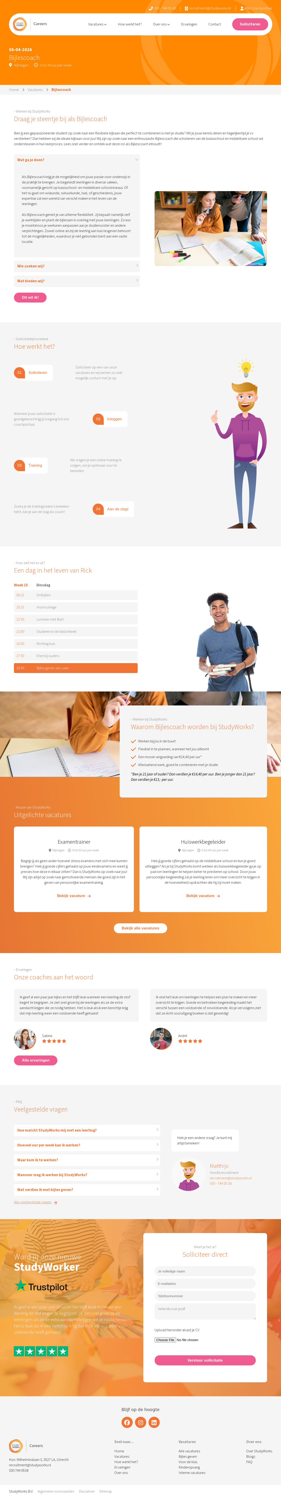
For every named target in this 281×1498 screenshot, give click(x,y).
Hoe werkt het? (130, 24)
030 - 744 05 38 (162, 8)
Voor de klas (188, 1462)
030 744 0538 (18, 1470)
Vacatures (97, 24)
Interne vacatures (192, 1472)
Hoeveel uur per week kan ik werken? (48, 1145)
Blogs (250, 1456)
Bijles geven (188, 1456)
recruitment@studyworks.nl (208, 8)
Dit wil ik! (30, 297)
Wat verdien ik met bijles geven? (45, 1190)
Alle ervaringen (35, 1060)
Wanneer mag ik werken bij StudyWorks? (52, 1175)
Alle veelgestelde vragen (35, 1202)
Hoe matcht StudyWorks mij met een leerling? (57, 1130)
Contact (214, 24)
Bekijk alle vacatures (140, 928)
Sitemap (105, 1491)
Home (14, 90)
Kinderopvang (189, 1467)
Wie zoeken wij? (31, 266)
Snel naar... (124, 1442)
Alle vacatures (189, 1451)
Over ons (161, 24)
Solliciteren (250, 24)
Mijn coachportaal (256, 8)
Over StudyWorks (259, 1451)
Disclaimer (87, 1491)
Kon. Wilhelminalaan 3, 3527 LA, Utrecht (39, 1459)
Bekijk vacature (74, 896)
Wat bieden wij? (31, 281)
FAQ (249, 1462)
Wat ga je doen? (30, 160)
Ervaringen (189, 24)
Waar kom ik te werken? (37, 1160)
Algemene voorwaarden (56, 1491)
